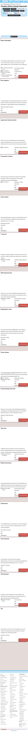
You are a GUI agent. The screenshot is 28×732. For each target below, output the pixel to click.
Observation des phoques (13, 706)
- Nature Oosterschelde (22, 702)
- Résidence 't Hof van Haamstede (3, 704)
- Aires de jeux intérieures (12, 679)
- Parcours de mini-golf (13, 683)
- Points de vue (3, 724)
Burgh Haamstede (7, 372)
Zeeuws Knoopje (5, 352)
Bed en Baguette (5, 80)
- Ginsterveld (2, 697)
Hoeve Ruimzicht (5, 538)
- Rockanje (21, 690)
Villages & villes (13, 687)
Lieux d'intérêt (3, 719)
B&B (13, 372)
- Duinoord (2, 695)
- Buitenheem (3, 694)
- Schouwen (2, 706)
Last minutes (3, 714)
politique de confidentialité (16, 729)
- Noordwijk (21, 683)
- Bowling (11, 681)
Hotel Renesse (4, 503)
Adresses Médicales (14, 715)
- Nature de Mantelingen (21, 713)
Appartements (6, 8)
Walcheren (21, 706)
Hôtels (22, 10)
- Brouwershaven (22, 697)
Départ (15, 13)
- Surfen (11, 700)
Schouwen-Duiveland (23, 693)
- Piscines (12, 693)
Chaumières (7, 10)
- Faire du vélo (12, 694)
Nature (11, 688)
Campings (13, 8)
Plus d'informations (23, 76)
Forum (11, 717)
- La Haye (21, 687)
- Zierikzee (21, 700)
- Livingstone (2, 700)
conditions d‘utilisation (10, 729)
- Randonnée (12, 696)
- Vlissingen (21, 718)
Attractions (12, 674)
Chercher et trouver (14, 15)
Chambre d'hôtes (21, 8)
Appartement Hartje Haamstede (8, 120)
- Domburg (21, 715)
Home (1, 674)
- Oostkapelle (21, 711)
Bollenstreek (21, 679)
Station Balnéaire (3, 677)
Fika (2, 608)
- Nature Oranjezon (22, 709)
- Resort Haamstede (4, 701)
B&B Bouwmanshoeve (6, 463)
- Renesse (21, 695)
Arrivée (4, 13)
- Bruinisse (21, 698)
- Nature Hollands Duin (22, 681)
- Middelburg (21, 720)
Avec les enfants (3, 680)
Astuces (2, 679)
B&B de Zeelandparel (6, 40)
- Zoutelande (21, 717)
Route (11, 712)
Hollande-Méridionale (23, 676)
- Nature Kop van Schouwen (22, 705)
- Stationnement (13, 714)
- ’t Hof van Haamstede (2, 711)
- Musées (2, 721)
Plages (1, 718)
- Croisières (12, 675)
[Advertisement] (14, 26)
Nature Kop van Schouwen (3, 683)
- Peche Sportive (13, 702)
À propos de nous (22, 723)
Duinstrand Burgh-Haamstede (8, 388)
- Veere (20, 708)
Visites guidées (13, 690)
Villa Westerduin (5, 574)
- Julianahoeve (3, 698)
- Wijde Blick (2, 707)
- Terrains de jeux (13, 677)
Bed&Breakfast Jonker (6, 309)
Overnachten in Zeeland (6, 156)
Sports (11, 691)
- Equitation (12, 703)
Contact (20, 726)
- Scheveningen (22, 686)
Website (18, 77)
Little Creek (3, 428)
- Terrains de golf (13, 699)
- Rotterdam (21, 689)
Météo (1, 684)
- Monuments (3, 722)
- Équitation (12, 697)
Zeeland (20, 692)
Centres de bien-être (14, 685)
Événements (12, 709)
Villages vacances (15, 10)
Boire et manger (13, 708)
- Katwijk (20, 684)
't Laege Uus (4, 234)
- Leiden (20, 677)
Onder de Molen (5, 197)
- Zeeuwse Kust (3, 709)
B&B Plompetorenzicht (6, 273)
